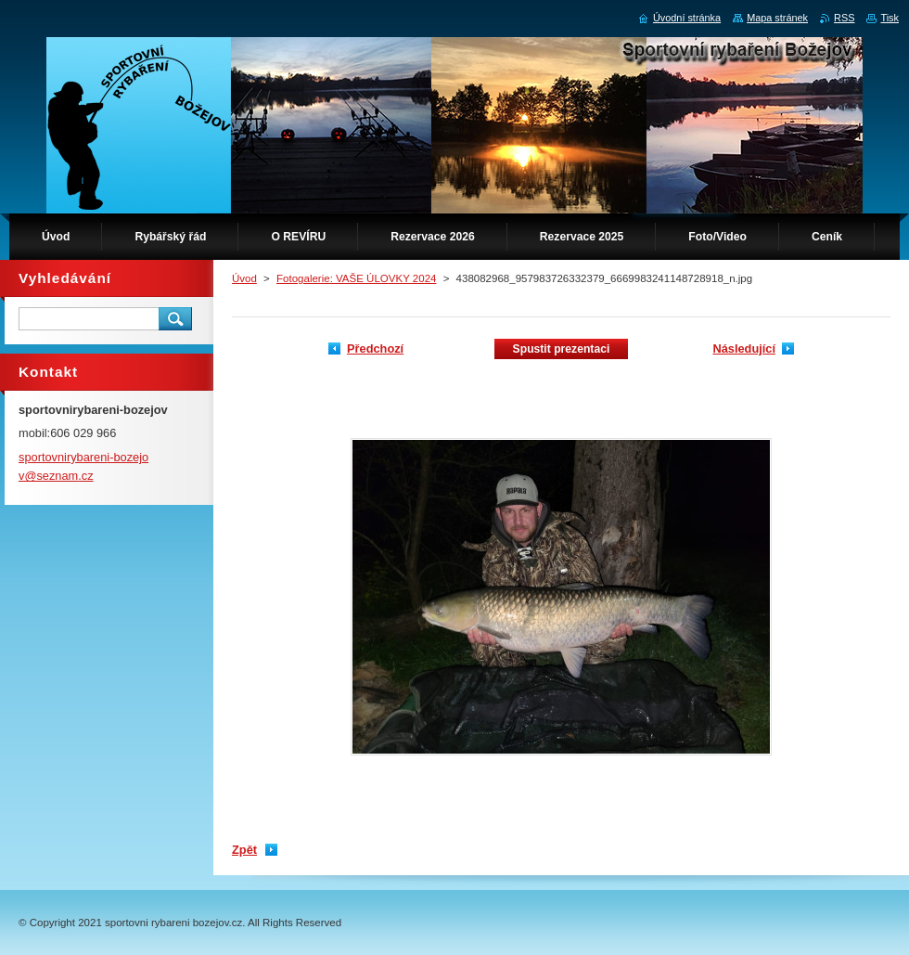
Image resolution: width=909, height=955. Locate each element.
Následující (743, 348)
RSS (844, 17)
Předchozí (375, 348)
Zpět (244, 850)
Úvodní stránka (687, 17)
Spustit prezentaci (561, 348)
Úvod (244, 278)
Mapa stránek (777, 17)
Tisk (889, 17)
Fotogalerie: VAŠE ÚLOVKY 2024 (356, 278)
